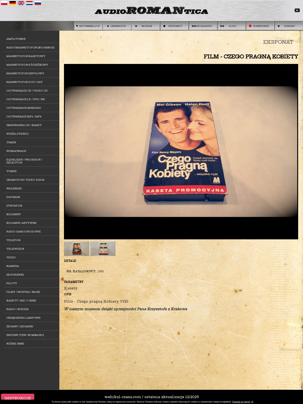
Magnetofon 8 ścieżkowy (27, 64)
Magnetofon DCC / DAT (24, 82)
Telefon (13, 240)
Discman (13, 197)
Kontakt (289, 26)
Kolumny (13, 214)
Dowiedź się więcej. (241, 402)
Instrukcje (17, 398)
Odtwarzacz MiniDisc (23, 107)
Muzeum (147, 26)
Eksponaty (175, 26)
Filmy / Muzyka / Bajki (23, 291)
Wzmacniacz (16, 151)
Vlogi (232, 26)
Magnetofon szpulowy (25, 73)
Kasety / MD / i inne (21, 300)
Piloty (11, 283)
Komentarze (261, 26)
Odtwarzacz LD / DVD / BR (25, 99)
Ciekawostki (118, 26)
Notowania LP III (89, 26)
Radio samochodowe (23, 231)
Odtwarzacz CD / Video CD (27, 90)
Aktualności (204, 26)
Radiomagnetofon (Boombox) (30, 47)
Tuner (11, 171)
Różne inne (15, 343)
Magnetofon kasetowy (25, 56)
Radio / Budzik (17, 309)
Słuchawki (15, 274)
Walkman (13, 188)
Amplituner (16, 38)
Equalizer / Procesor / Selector (24, 161)
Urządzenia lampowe (23, 317)
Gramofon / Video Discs (25, 179)
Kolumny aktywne (21, 222)
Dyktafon (14, 205)
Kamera (12, 266)
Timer (11, 142)
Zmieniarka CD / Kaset (24, 125)
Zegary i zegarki (19, 326)
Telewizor (15, 248)
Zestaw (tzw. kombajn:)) (25, 335)
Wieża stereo (17, 133)
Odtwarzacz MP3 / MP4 (23, 116)
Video (11, 257)
